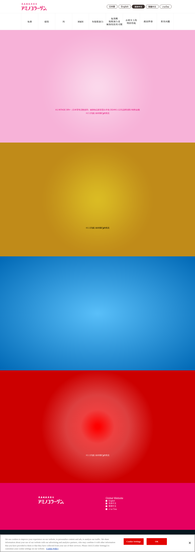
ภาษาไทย (113, 509)
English (112, 501)
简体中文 (112, 503)
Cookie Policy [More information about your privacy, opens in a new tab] (52, 548)
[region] (97, 543)
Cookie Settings (133, 541)
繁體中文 (112, 506)
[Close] (189, 542)
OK (156, 541)
